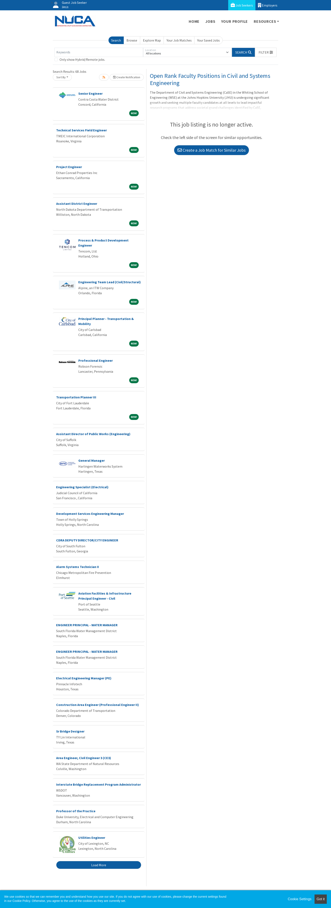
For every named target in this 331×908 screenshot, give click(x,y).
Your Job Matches (179, 40)
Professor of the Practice (75, 811)
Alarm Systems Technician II (77, 567)
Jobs (210, 21)
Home (194, 21)
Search (116, 40)
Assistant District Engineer (76, 203)
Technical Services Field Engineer (81, 130)
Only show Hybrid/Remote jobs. (82, 59)
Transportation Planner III (76, 397)
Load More (98, 865)
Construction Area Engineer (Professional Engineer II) (97, 705)
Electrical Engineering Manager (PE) (83, 678)
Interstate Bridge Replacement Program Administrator (98, 784)
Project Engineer (69, 167)
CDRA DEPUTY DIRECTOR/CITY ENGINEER (87, 540)
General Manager (91, 460)
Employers (267, 5)
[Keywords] (98, 52)
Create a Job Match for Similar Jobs (212, 150)
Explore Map (152, 40)
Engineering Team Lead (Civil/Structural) (109, 282)
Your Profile (234, 21)
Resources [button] (265, 21)
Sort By (61, 77)
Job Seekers (242, 5)
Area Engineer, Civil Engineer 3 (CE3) (83, 758)
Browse (131, 40)
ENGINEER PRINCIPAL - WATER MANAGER (87, 625)
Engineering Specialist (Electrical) (82, 487)
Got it (321, 899)
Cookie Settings (299, 899)
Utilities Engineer (91, 837)
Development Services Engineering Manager (90, 513)
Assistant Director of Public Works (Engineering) (93, 434)
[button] (266, 52)
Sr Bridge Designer (70, 731)
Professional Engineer (95, 360)
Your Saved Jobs (208, 40)
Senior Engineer (90, 93)
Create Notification (126, 77)
